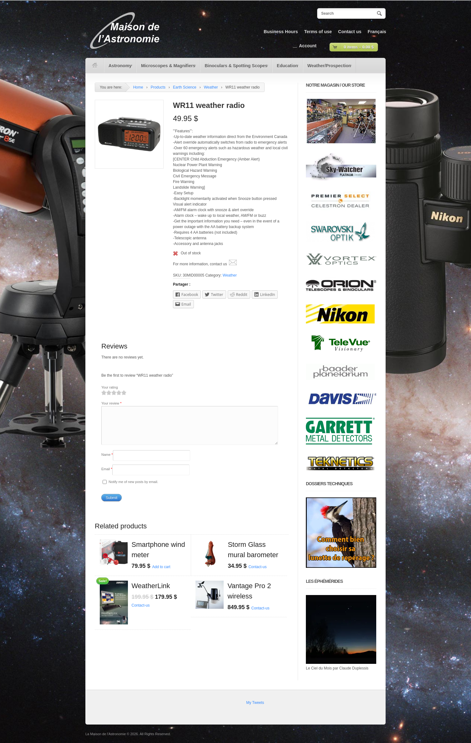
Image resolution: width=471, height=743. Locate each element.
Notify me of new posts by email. (133, 489)
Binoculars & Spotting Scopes (234, 68)
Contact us (349, 31)
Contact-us (257, 574)
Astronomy (119, 68)
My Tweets (255, 702)
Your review (111, 403)
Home (138, 87)
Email (106, 476)
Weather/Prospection (328, 68)
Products (158, 87)
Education (286, 68)
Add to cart (161, 574)
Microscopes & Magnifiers (166, 68)
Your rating (109, 387)
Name (107, 462)
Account (308, 45)
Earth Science (184, 87)
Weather (211, 87)
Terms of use (318, 31)
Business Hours (281, 31)
